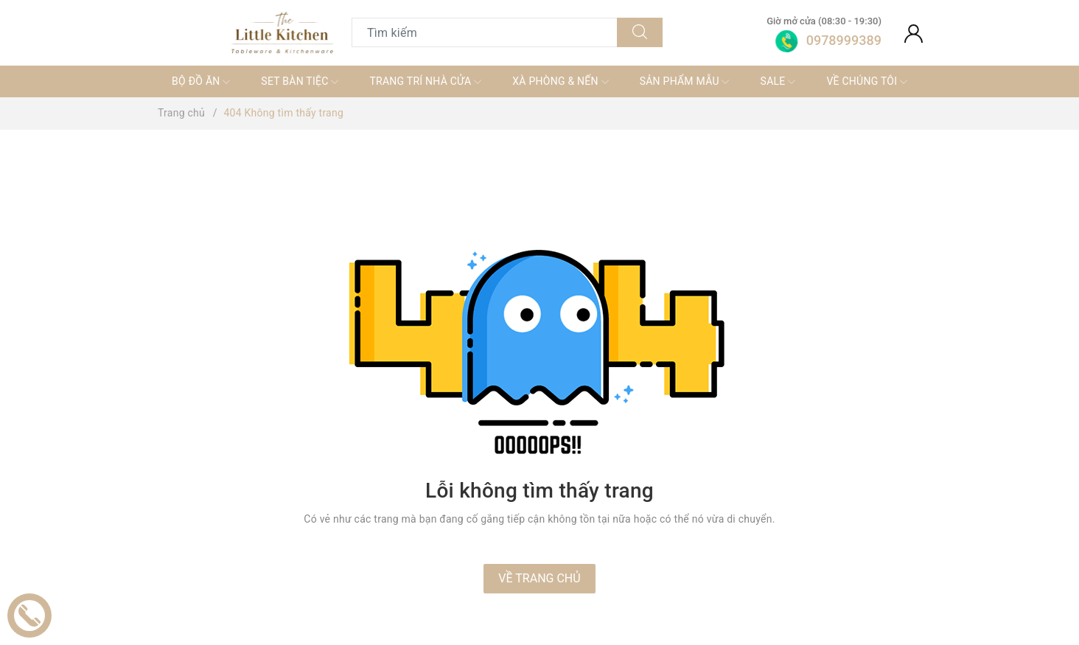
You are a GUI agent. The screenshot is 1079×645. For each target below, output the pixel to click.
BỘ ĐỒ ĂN (201, 81)
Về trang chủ (539, 578)
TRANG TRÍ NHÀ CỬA (425, 81)
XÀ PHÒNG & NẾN (560, 81)
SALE (778, 81)
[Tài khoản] (913, 32)
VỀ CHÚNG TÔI (866, 81)
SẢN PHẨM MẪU (685, 81)
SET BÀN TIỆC (299, 81)
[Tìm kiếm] (640, 32)
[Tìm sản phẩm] (485, 32)
